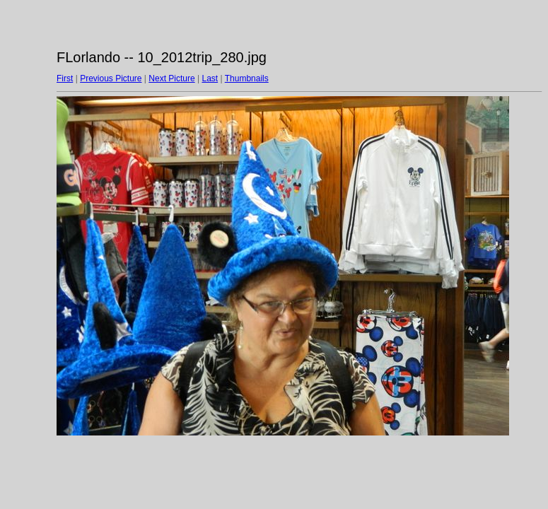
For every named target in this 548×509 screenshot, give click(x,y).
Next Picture (171, 78)
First (65, 78)
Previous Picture (110, 78)
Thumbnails (247, 78)
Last (210, 78)
